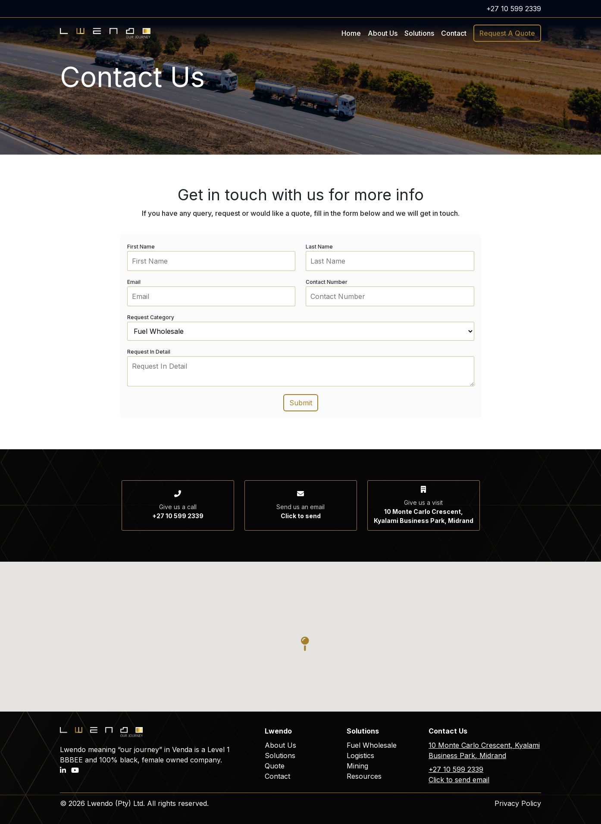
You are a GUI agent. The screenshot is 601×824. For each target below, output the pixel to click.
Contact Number (326, 282)
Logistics (360, 755)
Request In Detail (148, 351)
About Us (383, 33)
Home (351, 33)
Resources (364, 776)
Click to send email (459, 779)
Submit (300, 402)
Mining (357, 766)
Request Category (150, 317)
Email (134, 282)
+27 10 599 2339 (513, 8)
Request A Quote (507, 33)
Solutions (280, 755)
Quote (275, 766)
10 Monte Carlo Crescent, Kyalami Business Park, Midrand (484, 750)
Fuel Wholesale (372, 745)
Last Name (319, 246)
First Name (141, 246)
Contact (453, 33)
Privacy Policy (518, 803)
